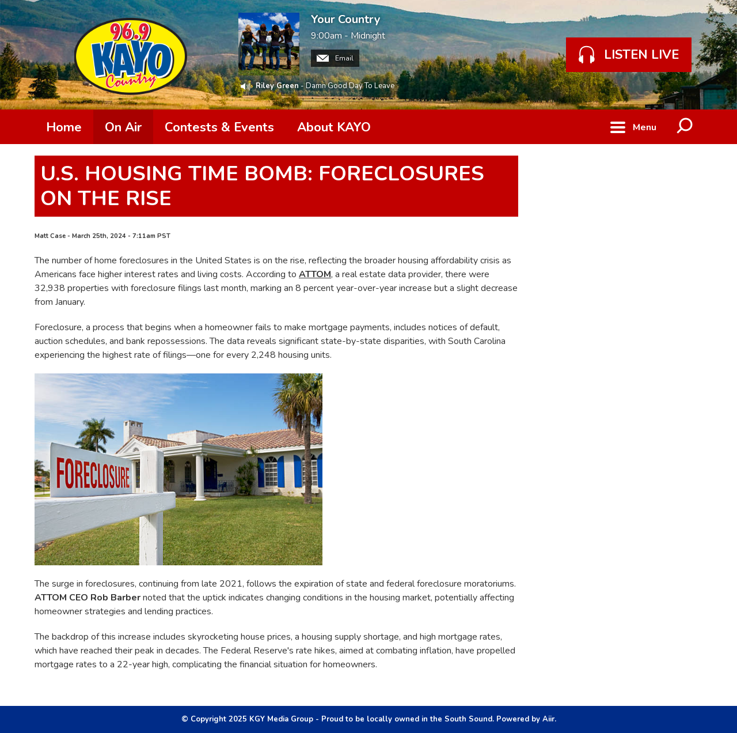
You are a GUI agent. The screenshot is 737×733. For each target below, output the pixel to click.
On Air (123, 127)
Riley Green (277, 86)
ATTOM (315, 274)
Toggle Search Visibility (685, 126)
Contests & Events (219, 127)
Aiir (548, 719)
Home (64, 127)
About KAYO (334, 127)
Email (335, 58)
